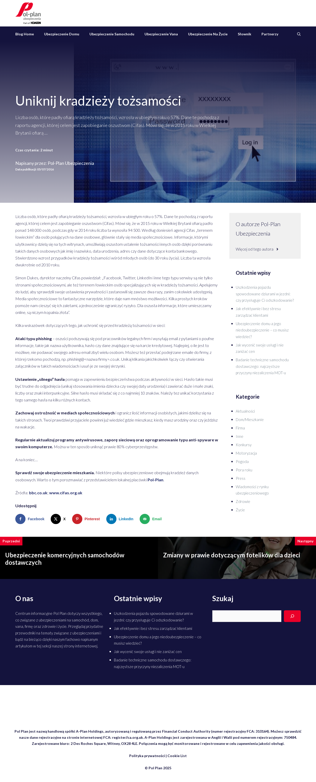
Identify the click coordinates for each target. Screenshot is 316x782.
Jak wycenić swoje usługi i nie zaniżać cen (148, 651)
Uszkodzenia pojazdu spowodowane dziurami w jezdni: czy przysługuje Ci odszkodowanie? (265, 293)
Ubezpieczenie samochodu (111, 34)
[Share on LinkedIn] (121, 519)
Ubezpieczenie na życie (208, 34)
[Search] (292, 616)
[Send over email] (152, 519)
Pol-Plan (155, 479)
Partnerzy (269, 34)
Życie (240, 510)
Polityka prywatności (147, 756)
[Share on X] (59, 519)
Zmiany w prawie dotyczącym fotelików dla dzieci (231, 555)
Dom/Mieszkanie (250, 419)
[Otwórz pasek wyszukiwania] (299, 34)
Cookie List (177, 756)
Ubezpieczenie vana (161, 34)
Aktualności (245, 411)
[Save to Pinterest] (87, 519)
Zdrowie (243, 501)
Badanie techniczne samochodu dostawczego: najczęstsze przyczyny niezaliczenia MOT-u (262, 366)
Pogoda (242, 461)
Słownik (244, 34)
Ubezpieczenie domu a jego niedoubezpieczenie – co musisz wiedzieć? (262, 330)
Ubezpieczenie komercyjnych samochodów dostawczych (64, 558)
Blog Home (24, 34)
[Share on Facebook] (31, 519)
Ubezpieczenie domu (61, 34)
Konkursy (244, 444)
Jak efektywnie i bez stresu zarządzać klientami (153, 628)
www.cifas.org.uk (65, 492)
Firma (240, 428)
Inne (239, 436)
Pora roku (244, 470)
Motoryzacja (246, 453)
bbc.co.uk (38, 492)
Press (240, 478)
